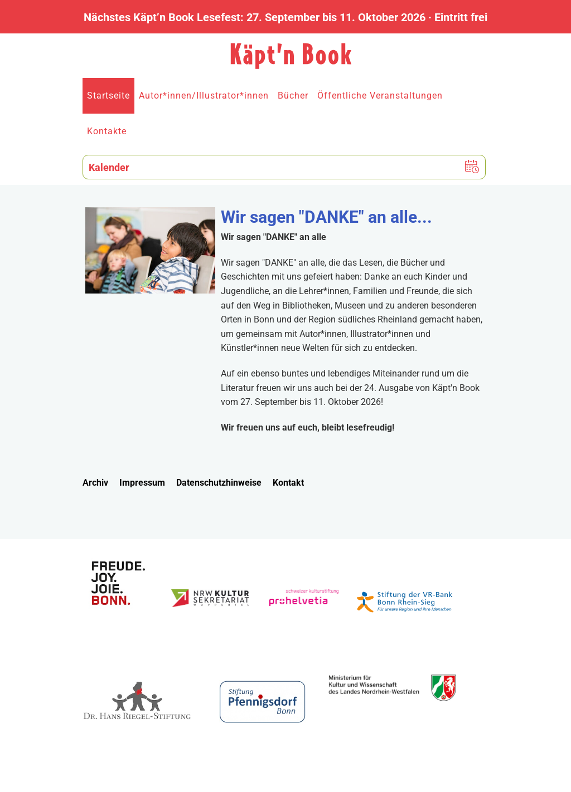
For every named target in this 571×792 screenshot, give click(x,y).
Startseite (108, 95)
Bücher (293, 95)
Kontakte (107, 131)
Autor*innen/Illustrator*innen (204, 95)
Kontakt (288, 482)
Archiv (95, 482)
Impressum (142, 482)
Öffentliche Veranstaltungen (380, 95)
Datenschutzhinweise (219, 482)
